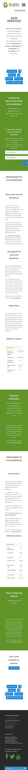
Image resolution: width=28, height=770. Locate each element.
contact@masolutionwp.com (12, 720)
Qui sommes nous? (9, 726)
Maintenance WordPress (11, 738)
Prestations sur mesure (14, 82)
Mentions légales (10, 768)
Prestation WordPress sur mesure (13, 743)
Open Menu (23, 4)
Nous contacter (9, 727)
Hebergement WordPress (11, 741)
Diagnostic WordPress (10, 737)
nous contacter (16, 298)
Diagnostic (12, 71)
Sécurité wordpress (10, 740)
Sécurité (19, 78)
